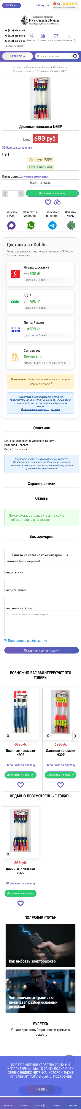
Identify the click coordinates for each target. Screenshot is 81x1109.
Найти (75, 56)
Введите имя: (14, 572)
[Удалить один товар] (5, 194)
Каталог (17, 56)
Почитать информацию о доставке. (40, 409)
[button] (48, 203)
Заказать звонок (15, 45)
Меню (11, 5)
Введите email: (15, 590)
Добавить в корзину (52, 193)
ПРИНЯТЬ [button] (40, 1089)
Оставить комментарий (41, 650)
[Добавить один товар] (21, 194)
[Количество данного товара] (13, 194)
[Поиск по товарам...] (57, 56)
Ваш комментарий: (18, 608)
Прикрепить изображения (25, 641)
